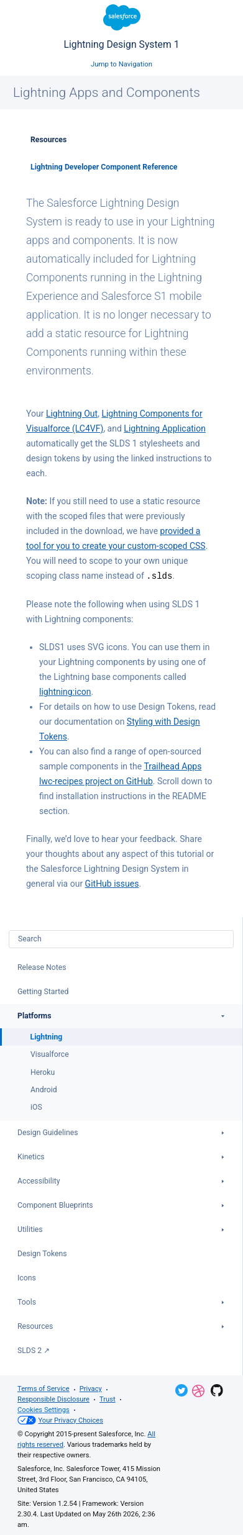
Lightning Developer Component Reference (103, 167)
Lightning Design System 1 (121, 27)
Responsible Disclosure (53, 1399)
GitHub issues (112, 883)
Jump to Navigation (121, 64)
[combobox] (121, 938)
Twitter (181, 1389)
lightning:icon (65, 691)
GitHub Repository (217, 1389)
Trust (107, 1399)
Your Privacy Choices (60, 1419)
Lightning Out (72, 414)
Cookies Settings (43, 1409)
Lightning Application (165, 428)
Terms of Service (43, 1388)
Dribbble (198, 1390)
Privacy (91, 1388)
